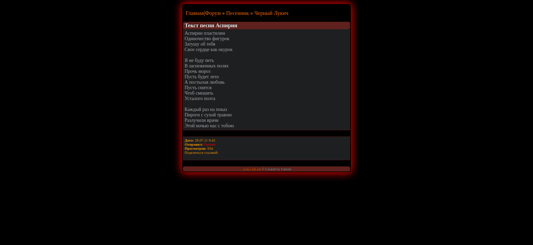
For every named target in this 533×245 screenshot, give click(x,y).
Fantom (210, 144)
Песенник (237, 13)
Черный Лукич (271, 13)
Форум (213, 13)
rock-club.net (252, 169)
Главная (195, 13)
